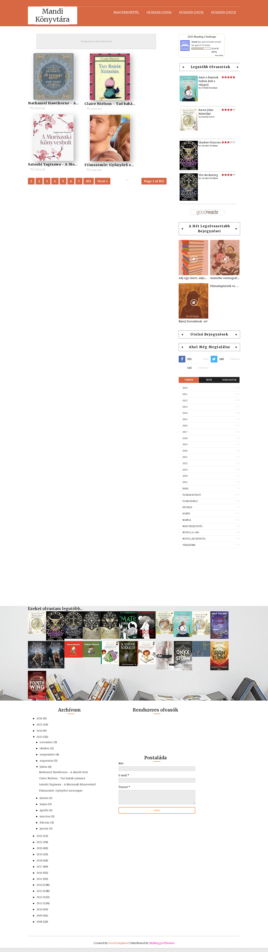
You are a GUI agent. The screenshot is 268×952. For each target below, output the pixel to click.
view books (216, 55)
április (47, 814)
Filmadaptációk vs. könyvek (222, 286)
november (49, 742)
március (48, 820)
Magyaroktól (123, 12)
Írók (206, 380)
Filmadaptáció (189, 495)
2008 (42, 925)
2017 (182, 432)
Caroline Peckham (207, 146)
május (46, 808)
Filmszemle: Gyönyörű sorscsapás (63, 164)
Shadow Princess (207, 142)
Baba (183, 488)
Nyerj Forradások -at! (190, 321)
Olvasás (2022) (220, 12)
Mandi (191, 42)
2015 (182, 419)
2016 (182, 425)
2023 (182, 469)
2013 (182, 407)
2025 (182, 482)
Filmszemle (187, 501)
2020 (182, 450)
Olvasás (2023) (188, 12)
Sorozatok (226, 380)
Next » (105, 180)
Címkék (185, 380)
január (47, 832)
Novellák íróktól (191, 538)
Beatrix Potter (205, 117)
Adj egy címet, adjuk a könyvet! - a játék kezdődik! (190, 278)
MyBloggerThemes (161, 947)
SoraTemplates (118, 947)
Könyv (183, 513)
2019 (182, 444)
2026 (42, 718)
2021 (182, 457)
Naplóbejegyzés (190, 526)
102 (91, 180)
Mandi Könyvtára (55, 15)
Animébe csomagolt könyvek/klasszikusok (222, 278)
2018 (182, 438)
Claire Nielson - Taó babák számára (110, 103)
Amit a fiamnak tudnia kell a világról (206, 81)
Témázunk (186, 545)
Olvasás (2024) (156, 12)
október (47, 748)
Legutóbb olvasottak (208, 67)
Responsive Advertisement (98, 41)
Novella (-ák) (188, 532)
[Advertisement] (206, 575)
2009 (42, 919)
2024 (182, 476)
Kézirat (184, 507)
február (47, 826)
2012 (182, 400)
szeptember (50, 754)
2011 (182, 394)
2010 (182, 388)
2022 (182, 463)
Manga (184, 520)
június (47, 802)
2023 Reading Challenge (199, 36)
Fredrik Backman (207, 88)
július (46, 766)
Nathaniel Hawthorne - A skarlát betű (67, 103)
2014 (182, 413)
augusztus (49, 760)
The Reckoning (205, 175)
